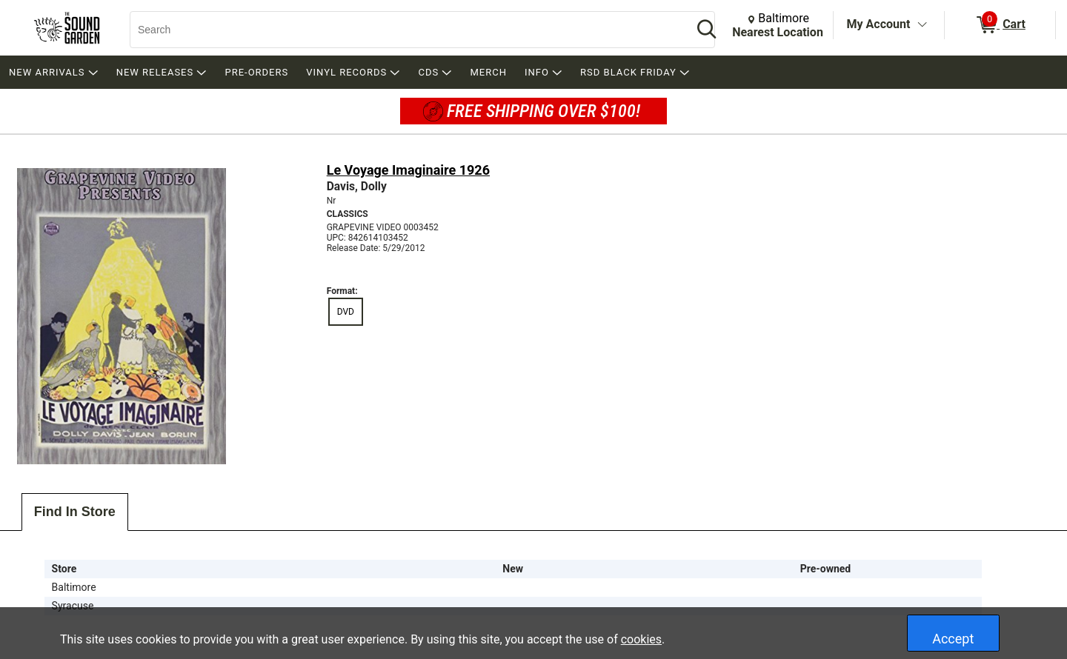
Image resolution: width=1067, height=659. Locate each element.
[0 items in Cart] (1000, 25)
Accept (953, 638)
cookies (641, 639)
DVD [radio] (345, 312)
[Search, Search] (403, 29)
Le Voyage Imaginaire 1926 (408, 170)
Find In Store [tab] (75, 511)
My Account (879, 24)
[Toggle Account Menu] (922, 25)
